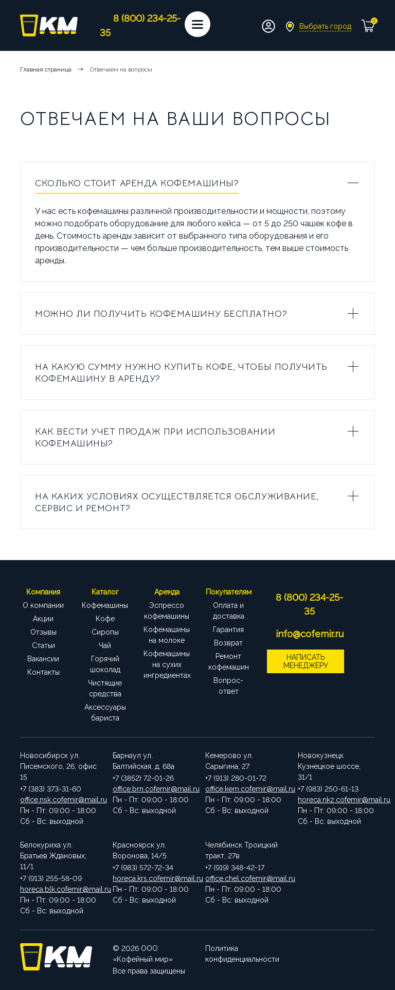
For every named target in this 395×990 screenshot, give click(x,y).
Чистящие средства (105, 688)
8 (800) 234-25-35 (309, 604)
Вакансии (43, 659)
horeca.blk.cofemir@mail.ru (58, 889)
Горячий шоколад (105, 664)
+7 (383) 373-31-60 (50, 789)
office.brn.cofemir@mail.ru (151, 789)
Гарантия (228, 629)
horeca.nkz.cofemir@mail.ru (336, 800)
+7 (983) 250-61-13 (328, 789)
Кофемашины (105, 605)
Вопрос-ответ (228, 685)
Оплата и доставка (228, 610)
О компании (43, 605)
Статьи (43, 645)
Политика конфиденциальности (242, 953)
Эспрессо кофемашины (166, 610)
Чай (105, 645)
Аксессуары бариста (105, 712)
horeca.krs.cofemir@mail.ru (151, 878)
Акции (43, 619)
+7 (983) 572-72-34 (143, 867)
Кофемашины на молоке (166, 634)
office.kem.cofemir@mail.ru (243, 789)
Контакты (43, 672)
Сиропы (105, 632)
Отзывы (43, 632)
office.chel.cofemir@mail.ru (243, 878)
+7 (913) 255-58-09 (51, 878)
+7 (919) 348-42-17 (234, 867)
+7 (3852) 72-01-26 (143, 778)
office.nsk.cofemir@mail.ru (58, 800)
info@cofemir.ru (310, 633)
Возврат (228, 643)
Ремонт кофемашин (228, 661)
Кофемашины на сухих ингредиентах (166, 664)
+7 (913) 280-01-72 (235, 778)
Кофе (105, 619)
